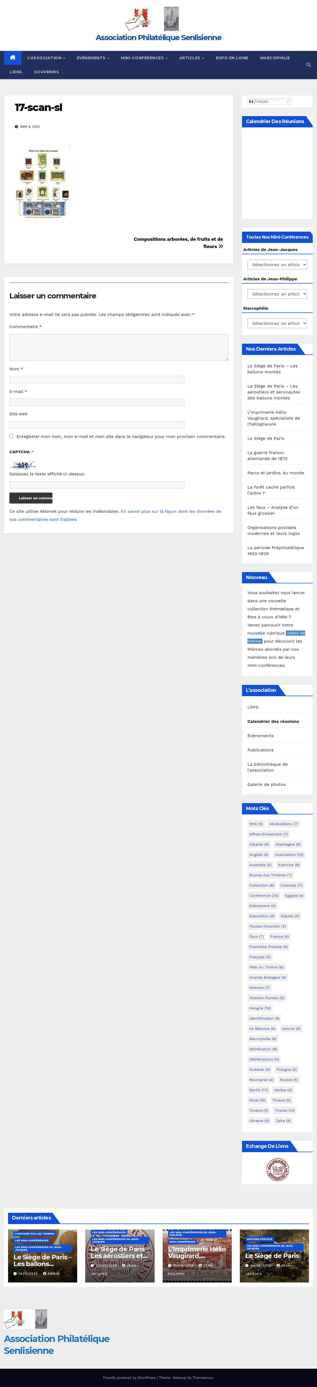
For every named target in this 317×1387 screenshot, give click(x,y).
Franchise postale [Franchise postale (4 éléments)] (268, 947)
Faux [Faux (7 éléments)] (256, 936)
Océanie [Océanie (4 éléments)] (259, 1069)
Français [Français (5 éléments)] (259, 957)
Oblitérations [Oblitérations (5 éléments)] (264, 1059)
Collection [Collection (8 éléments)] (261, 885)
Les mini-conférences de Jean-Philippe (193, 1233)
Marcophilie (275, 57)
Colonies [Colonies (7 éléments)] (291, 885)
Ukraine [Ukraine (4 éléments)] (259, 1120)
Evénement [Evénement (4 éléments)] (262, 906)
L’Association (45, 57)
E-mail (18, 391)
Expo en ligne (232, 57)
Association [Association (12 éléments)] (289, 854)
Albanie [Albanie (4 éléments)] (259, 844)
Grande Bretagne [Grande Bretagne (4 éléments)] (267, 977)
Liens (16, 71)
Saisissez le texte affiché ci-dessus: (47, 473)
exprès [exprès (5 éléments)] (290, 916)
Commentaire (25, 326)
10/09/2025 (184, 1265)
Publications (260, 749)
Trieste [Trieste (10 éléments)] (285, 1110)
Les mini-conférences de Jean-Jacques (38, 1248)
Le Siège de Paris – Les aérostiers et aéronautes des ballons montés (273, 392)
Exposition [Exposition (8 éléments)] (262, 916)
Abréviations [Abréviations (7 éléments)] (283, 824)
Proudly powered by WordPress (130, 1378)
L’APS (252, 707)
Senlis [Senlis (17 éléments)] (258, 1090)
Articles (190, 57)
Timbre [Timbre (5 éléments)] (258, 1110)
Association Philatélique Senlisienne (158, 37)
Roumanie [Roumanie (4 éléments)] (261, 1080)
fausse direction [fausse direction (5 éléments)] (267, 926)
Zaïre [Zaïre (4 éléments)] (283, 1120)
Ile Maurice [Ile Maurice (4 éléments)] (262, 1028)
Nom (16, 368)
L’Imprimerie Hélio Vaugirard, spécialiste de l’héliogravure (273, 418)
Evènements (92, 57)
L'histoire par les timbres (35, 1233)
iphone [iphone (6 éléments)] (291, 1028)
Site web (18, 413)
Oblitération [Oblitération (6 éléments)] (263, 1049)
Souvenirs (46, 71)
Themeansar (203, 1378)
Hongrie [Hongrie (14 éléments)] (260, 1008)
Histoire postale (259, 1239)
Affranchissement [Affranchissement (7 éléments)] (268, 834)
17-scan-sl (38, 107)
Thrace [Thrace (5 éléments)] (281, 1100)
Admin (51, 1274)
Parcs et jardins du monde (275, 472)
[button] (309, 64)
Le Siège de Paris (265, 438)
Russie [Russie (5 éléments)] (289, 1080)
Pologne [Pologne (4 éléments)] (287, 1069)
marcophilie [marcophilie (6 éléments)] (262, 1039)
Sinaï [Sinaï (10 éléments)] (257, 1100)
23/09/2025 (107, 1265)
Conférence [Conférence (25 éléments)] (264, 895)
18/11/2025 (29, 1274)
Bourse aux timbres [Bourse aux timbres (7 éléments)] (270, 875)
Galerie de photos (266, 784)
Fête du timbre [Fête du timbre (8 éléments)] (266, 967)
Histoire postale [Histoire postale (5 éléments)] (266, 998)
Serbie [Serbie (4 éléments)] (283, 1090)
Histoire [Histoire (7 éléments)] (259, 987)
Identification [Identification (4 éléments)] (264, 1018)
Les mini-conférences (31, 1240)
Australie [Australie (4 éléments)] (260, 865)
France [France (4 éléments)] (279, 936)
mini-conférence (182, 1241)
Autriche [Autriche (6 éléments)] (289, 865)
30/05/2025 (262, 1265)
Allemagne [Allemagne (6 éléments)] (288, 844)
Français (258, 101)
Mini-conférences (143, 57)
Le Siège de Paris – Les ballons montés (42, 1263)
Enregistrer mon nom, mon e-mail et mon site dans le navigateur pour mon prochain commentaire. (121, 436)
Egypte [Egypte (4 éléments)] (294, 895)
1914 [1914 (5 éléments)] (256, 824)
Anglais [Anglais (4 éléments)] (258, 854)
